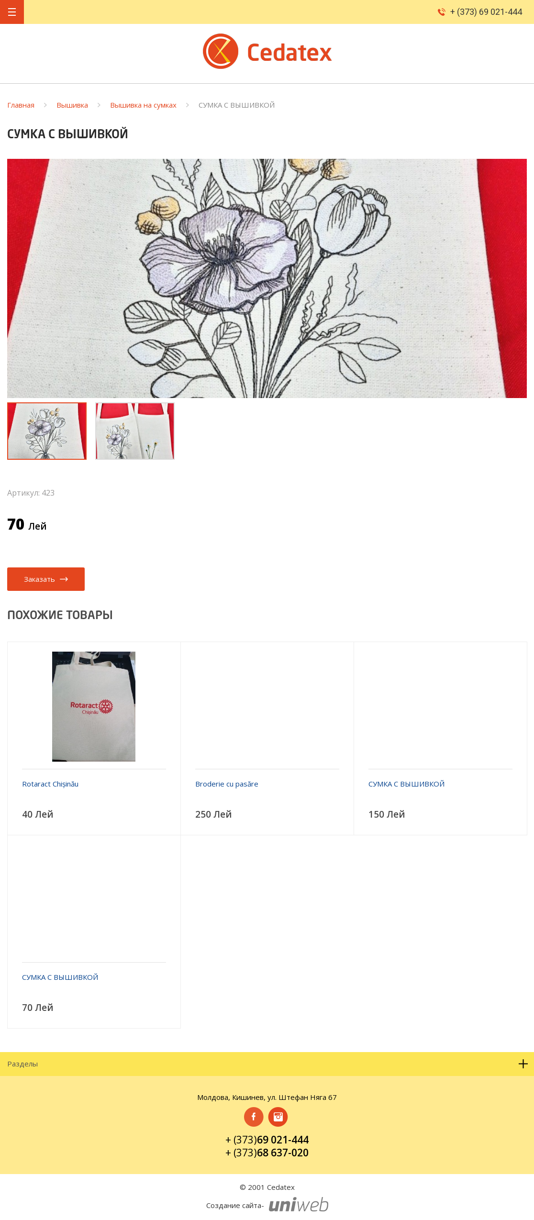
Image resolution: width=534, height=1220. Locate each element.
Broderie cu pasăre (226, 783)
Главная (20, 105)
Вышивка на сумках (143, 105)
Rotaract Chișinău (50, 783)
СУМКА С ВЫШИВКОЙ (406, 783)
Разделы (267, 1064)
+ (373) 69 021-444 (486, 12)
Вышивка (72, 105)
